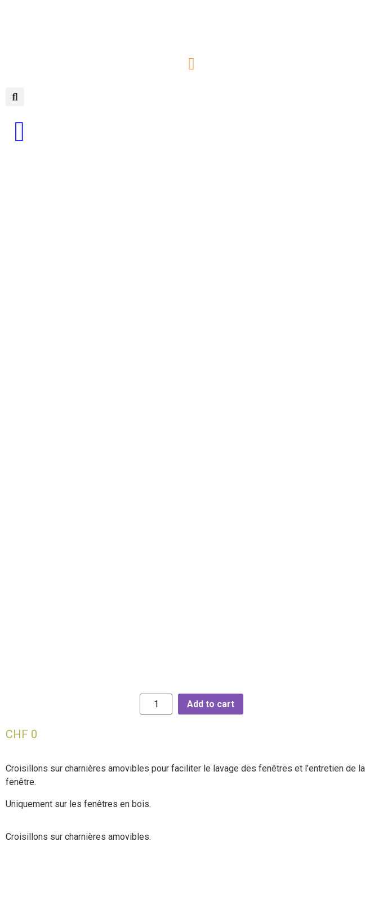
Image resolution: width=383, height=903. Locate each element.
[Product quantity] (156, 731)
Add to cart (210, 731)
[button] (191, 63)
